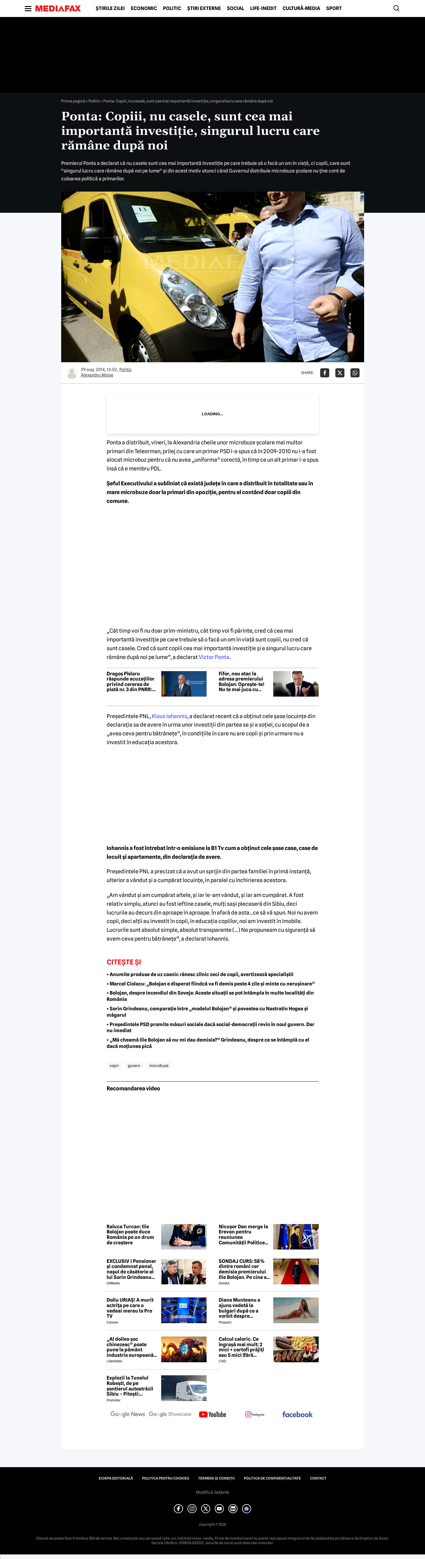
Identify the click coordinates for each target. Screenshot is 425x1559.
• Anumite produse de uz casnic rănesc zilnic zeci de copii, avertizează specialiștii (200, 974)
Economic (144, 8)
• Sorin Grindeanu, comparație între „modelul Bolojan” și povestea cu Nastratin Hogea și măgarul (207, 1012)
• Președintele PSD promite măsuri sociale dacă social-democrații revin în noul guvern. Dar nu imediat (210, 1028)
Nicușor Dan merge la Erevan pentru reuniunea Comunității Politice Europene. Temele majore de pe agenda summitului (243, 1234)
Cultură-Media (301, 8)
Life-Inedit (263, 8)
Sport (334, 8)
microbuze (158, 1065)
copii (114, 1065)
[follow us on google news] (128, 1415)
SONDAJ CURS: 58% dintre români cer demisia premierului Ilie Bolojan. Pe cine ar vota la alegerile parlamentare (244, 1269)
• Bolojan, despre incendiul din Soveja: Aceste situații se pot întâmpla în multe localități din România (210, 996)
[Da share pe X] (339, 372)
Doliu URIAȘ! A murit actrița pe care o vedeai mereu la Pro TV (130, 1308)
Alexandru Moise (97, 375)
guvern (134, 1065)
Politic (172, 8)
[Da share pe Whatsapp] (355, 372)
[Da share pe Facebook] (324, 372)
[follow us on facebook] (297, 1414)
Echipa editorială (116, 1478)
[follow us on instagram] (255, 1415)
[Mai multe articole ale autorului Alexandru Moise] (72, 373)
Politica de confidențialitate (272, 1478)
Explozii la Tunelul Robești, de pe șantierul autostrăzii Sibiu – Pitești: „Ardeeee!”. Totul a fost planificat (130, 1386)
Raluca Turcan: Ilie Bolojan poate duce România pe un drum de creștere (130, 1234)
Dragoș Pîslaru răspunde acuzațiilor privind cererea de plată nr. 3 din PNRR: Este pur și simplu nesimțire (130, 681)
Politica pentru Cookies (165, 1478)
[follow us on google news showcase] (170, 1415)
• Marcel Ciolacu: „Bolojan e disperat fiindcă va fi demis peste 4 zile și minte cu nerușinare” (211, 984)
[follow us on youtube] (212, 1415)
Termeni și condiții (216, 1478)
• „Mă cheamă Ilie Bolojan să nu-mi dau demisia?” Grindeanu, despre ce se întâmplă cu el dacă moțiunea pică (208, 1043)
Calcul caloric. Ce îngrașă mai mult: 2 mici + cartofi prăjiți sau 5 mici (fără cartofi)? (241, 1347)
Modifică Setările (212, 1492)
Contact (318, 1478)
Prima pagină (73, 101)
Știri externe (204, 8)
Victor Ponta (214, 657)
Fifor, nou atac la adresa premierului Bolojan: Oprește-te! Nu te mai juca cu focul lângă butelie (241, 681)
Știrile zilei (110, 8)
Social (235, 8)
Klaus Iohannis (169, 716)
